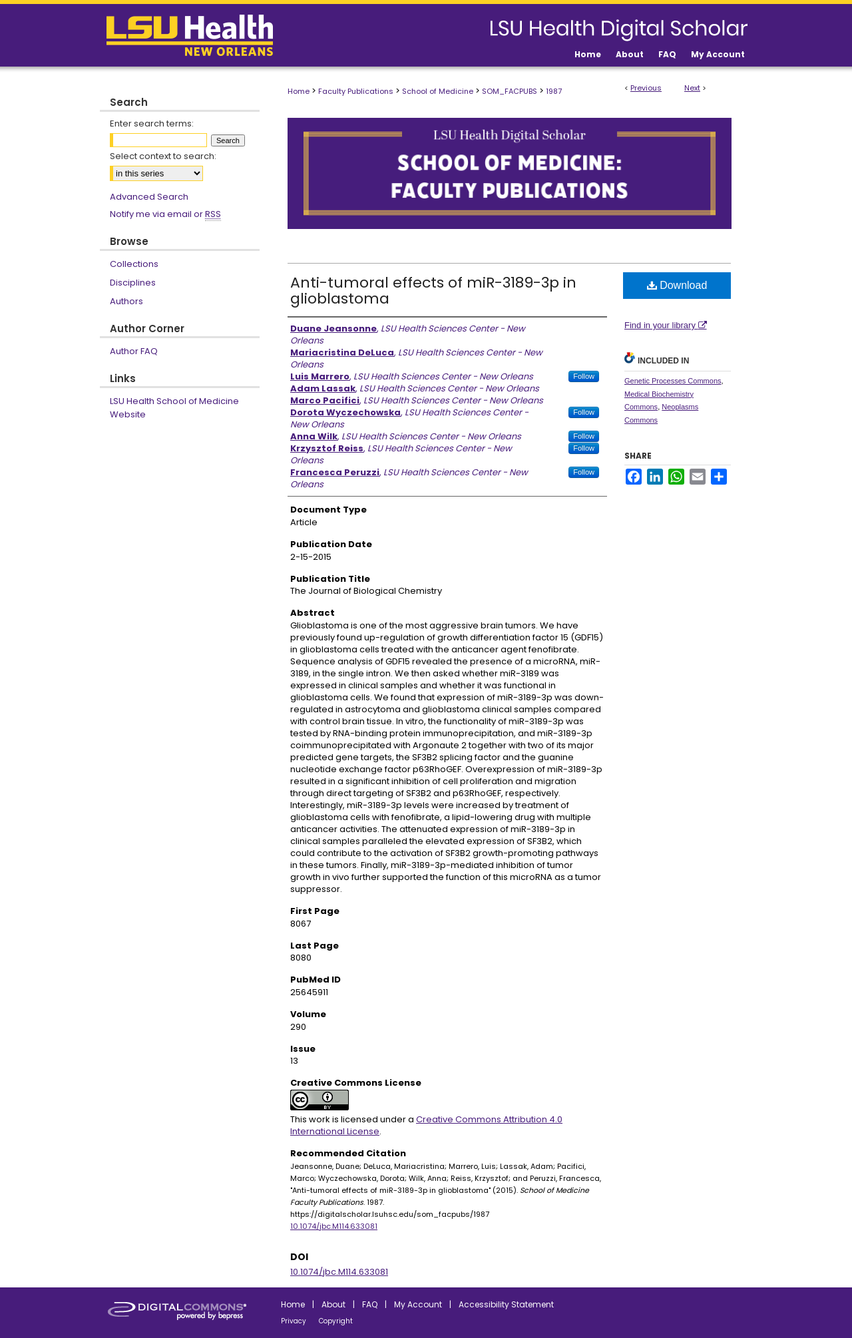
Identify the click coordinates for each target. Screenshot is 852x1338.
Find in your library (665, 325)
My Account (418, 1304)
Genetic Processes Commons (673, 381)
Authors (126, 301)
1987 (554, 91)
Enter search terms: (152, 123)
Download (677, 285)
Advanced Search (149, 196)
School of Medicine (437, 91)
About (333, 1304)
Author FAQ (134, 351)
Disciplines (133, 282)
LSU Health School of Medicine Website (174, 408)
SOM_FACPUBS (509, 91)
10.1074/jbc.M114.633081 (333, 1226)
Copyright (336, 1321)
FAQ (369, 1304)
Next (692, 88)
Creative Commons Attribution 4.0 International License (426, 1125)
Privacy (293, 1321)
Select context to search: (163, 156)
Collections (134, 264)
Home (299, 91)
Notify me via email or (165, 214)
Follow (583, 376)
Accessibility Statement (506, 1304)
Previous (646, 88)
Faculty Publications (355, 91)
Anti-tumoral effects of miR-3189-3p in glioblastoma (433, 290)
